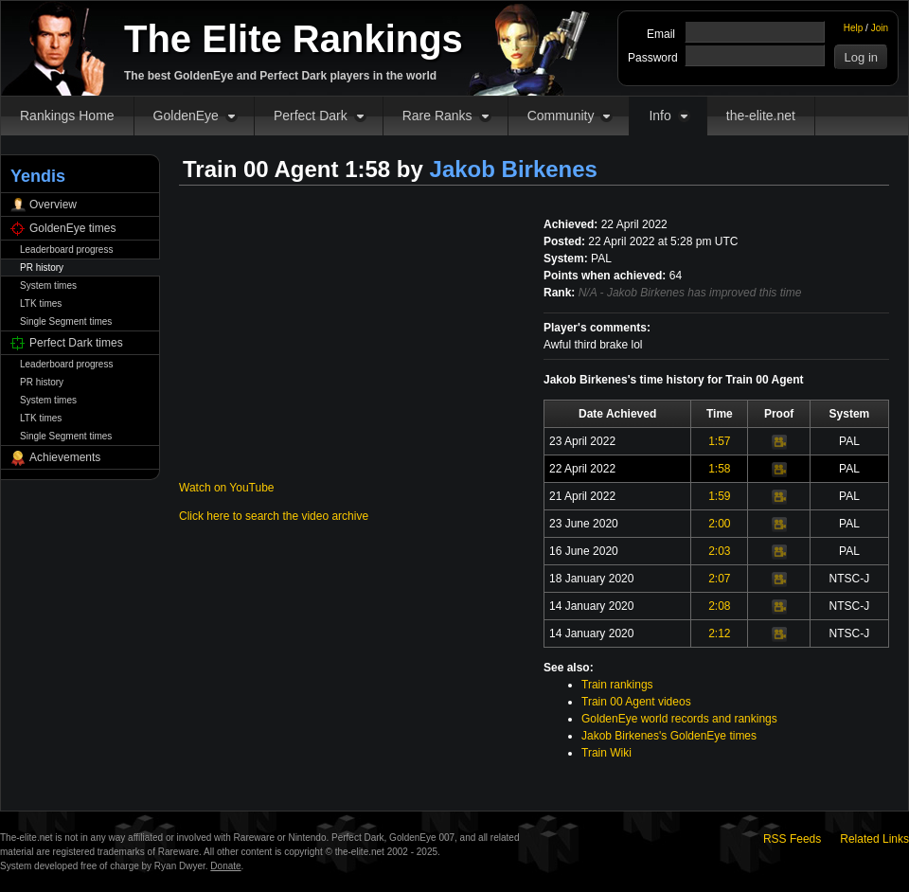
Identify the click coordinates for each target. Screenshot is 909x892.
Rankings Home (67, 115)
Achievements (64, 457)
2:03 (719, 551)
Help (854, 28)
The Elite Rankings (293, 39)
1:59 (719, 496)
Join (879, 28)
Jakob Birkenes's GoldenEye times (669, 735)
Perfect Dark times (76, 342)
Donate (225, 866)
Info (659, 115)
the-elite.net (760, 115)
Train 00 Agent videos (636, 701)
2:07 (719, 578)
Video (779, 442)
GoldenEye (186, 115)
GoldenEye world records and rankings (679, 718)
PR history (41, 267)
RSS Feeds (792, 839)
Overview (53, 204)
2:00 (719, 523)
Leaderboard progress (66, 249)
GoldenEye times (72, 228)
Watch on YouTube (227, 487)
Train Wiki (606, 752)
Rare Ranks (437, 115)
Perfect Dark (311, 115)
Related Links (874, 839)
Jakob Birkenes (513, 169)
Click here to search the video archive (273, 516)
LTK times (41, 303)
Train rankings (617, 684)
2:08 (719, 606)
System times (48, 285)
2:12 (719, 633)
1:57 (719, 441)
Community (561, 115)
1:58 (719, 468)
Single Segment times (66, 321)
